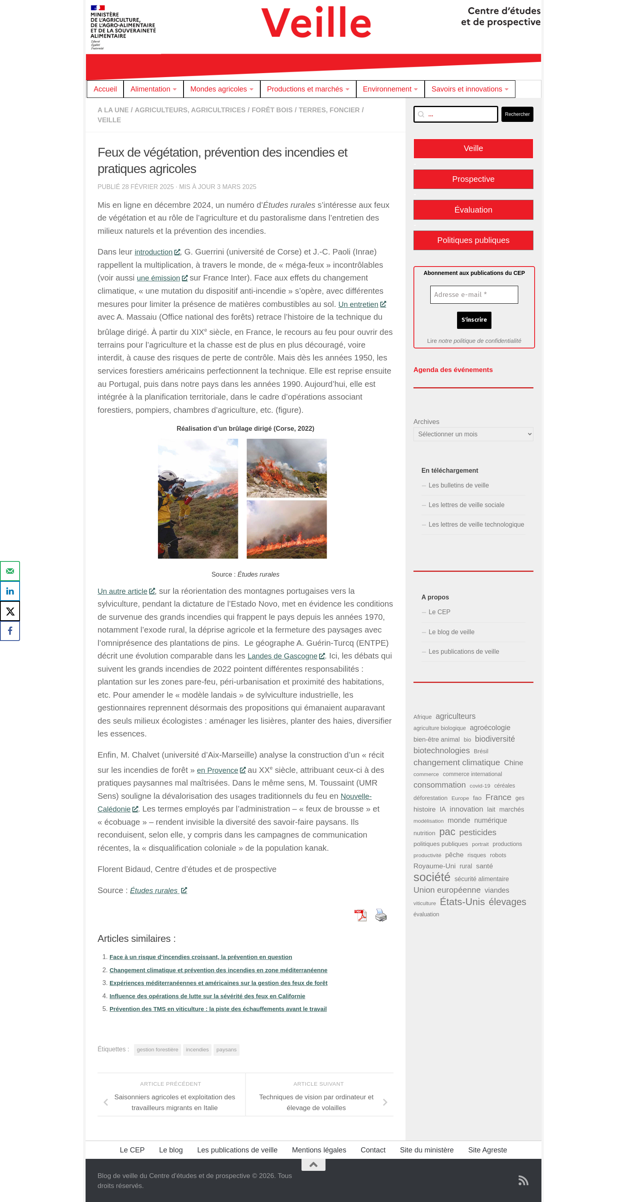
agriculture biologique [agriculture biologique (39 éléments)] (439, 726)
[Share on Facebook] (10, 631)
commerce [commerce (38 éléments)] (426, 772)
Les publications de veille (464, 649)
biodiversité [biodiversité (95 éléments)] (495, 736)
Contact (373, 1149)
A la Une (114, 110)
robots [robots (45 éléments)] (498, 853)
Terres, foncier (346, 110)
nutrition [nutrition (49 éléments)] (424, 831)
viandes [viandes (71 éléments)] (497, 888)
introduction (159, 251)
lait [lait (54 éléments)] (491, 807)
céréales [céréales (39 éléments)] (504, 784)
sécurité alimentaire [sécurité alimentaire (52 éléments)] (482, 877)
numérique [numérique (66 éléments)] (490, 818)
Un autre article (129, 590)
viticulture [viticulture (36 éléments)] (424, 901)
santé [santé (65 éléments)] (484, 864)
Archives (426, 420)
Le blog (171, 1149)
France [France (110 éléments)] (498, 794)
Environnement (387, 89)
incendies (197, 1049)
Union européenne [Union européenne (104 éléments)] (447, 887)
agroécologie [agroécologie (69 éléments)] (490, 726)
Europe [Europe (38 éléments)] (460, 796)
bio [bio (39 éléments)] (467, 738)
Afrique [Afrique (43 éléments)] (422, 715)
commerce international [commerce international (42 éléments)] (472, 772)
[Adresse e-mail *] (474, 295)
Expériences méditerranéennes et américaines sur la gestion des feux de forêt (230, 981)
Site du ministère (427, 1149)
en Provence (223, 769)
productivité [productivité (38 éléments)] (427, 853)
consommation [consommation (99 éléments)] (439, 782)
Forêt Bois (285, 110)
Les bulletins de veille (459, 483)
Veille (110, 119)
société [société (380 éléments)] (432, 875)
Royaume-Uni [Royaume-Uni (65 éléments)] (434, 864)
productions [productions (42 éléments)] (507, 842)
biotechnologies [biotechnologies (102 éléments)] (441, 748)
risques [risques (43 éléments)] (476, 853)
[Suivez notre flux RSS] (523, 1179)
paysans (226, 1049)
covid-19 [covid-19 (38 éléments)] (480, 784)
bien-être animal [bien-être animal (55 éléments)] (436, 737)
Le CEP (440, 610)
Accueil (105, 89)
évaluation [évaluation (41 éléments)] (426, 912)
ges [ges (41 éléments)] (520, 795)
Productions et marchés (305, 89)
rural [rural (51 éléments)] (465, 864)
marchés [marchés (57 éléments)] (511, 807)
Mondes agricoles (218, 89)
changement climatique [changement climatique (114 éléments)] (456, 760)
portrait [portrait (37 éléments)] (480, 842)
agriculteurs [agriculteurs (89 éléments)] (455, 714)
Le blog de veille (452, 630)
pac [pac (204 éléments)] (447, 829)
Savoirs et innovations (466, 89)
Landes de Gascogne (290, 655)
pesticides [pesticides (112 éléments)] (478, 830)
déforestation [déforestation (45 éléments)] (430, 795)
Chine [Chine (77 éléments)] (513, 760)
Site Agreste (487, 1149)
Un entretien (364, 303)
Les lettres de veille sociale (467, 503)
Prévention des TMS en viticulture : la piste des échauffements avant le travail (230, 1007)
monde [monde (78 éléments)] (458, 818)
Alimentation (150, 89)
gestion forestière (157, 1049)
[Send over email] (10, 571)
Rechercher (517, 114)
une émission (164, 277)
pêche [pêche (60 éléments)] (454, 853)
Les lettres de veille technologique (476, 522)
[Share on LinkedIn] (10, 591)
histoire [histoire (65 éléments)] (424, 807)
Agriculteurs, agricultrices (196, 110)
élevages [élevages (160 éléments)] (507, 899)
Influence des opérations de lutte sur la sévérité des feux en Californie (218, 995)
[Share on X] (10, 611)
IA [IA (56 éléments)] (442, 807)
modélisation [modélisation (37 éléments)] (428, 819)
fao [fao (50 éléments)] (477, 795)
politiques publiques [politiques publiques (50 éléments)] (440, 841)
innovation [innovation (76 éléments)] (466, 807)
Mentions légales (319, 1149)
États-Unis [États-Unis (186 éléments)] (462, 899)
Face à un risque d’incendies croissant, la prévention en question (211, 955)
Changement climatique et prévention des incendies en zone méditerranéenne (230, 969)
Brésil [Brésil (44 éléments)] (481, 749)
